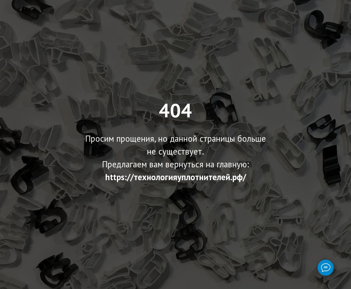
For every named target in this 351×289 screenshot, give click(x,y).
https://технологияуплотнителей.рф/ (175, 177)
